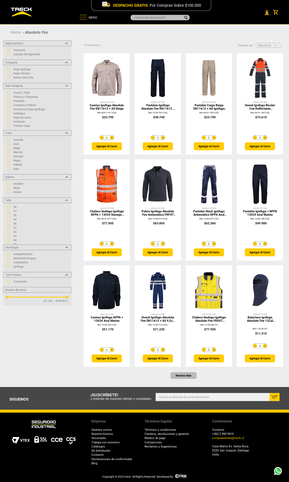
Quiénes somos (101, 430)
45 (15, 244)
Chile (215, 454)
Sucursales (98, 438)
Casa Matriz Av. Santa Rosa (230, 446)
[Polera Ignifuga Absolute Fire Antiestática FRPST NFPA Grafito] (158, 210)
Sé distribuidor (101, 450)
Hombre (18, 183)
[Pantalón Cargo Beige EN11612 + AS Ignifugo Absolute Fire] (209, 104)
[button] (37, 43)
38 (15, 215)
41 (15, 227)
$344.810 (60, 300)
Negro (17, 160)
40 (15, 223)
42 (15, 231)
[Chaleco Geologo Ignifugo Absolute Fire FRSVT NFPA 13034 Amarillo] (209, 316)
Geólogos (19, 113)
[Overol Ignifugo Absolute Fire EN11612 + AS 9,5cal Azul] (158, 316)
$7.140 (48, 300)
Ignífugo (18, 266)
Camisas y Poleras (24, 105)
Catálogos (98, 446)
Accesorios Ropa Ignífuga (29, 109)
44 (15, 240)
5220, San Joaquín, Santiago (230, 450)
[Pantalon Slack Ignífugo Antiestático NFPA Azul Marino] (209, 210)
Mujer (16, 187)
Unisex (17, 192)
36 (15, 207)
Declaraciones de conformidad (111, 459)
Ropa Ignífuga (22, 69)
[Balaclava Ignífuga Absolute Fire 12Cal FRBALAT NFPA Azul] (260, 316)
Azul (16, 143)
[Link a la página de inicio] (15, 32)
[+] (112, 138)
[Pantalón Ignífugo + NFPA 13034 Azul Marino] (260, 210)
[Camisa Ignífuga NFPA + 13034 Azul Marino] (107, 316)
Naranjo (18, 156)
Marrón (17, 152)
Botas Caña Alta (23, 77)
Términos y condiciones (160, 430)
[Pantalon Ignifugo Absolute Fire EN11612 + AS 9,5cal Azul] (158, 104)
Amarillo (18, 139)
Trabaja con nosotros (105, 442)
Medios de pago (155, 438)
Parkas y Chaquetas (25, 96)
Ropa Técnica (21, 73)
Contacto (97, 455)
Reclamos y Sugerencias (160, 446)
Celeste (17, 164)
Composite (20, 281)
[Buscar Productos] (185, 17)
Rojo (16, 168)
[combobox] (160, 17)
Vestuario (19, 50)
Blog (94, 463)
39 (15, 219)
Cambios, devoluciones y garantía (166, 434)
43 (15, 236)
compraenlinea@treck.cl (228, 438)
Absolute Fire (36, 32)
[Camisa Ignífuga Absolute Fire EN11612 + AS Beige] (107, 104)
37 (15, 211)
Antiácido (19, 121)
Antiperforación (23, 254)
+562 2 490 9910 (223, 434)
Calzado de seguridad (26, 54)
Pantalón (19, 101)
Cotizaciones (153, 442)
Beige (16, 148)
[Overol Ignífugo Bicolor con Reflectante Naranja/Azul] (260, 104)
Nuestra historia (102, 434)
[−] (102, 138)
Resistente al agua (24, 258)
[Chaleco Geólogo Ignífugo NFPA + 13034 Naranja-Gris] (107, 210)
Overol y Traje (21, 92)
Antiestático (20, 262)
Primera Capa (21, 125)
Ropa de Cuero (22, 117)
